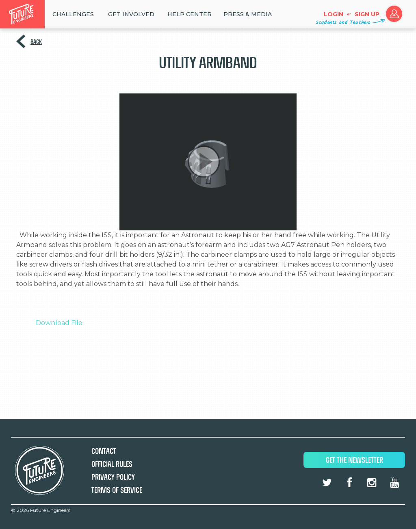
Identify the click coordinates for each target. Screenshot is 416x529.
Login (333, 14)
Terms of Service (116, 490)
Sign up (367, 14)
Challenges (73, 14)
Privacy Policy (113, 477)
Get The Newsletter (354, 460)
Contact (103, 451)
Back (36, 41)
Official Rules (111, 464)
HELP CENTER (189, 14)
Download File (59, 323)
